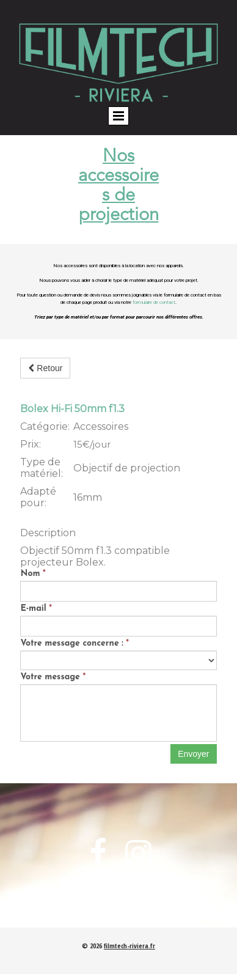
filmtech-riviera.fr (129, 945)
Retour (45, 368)
